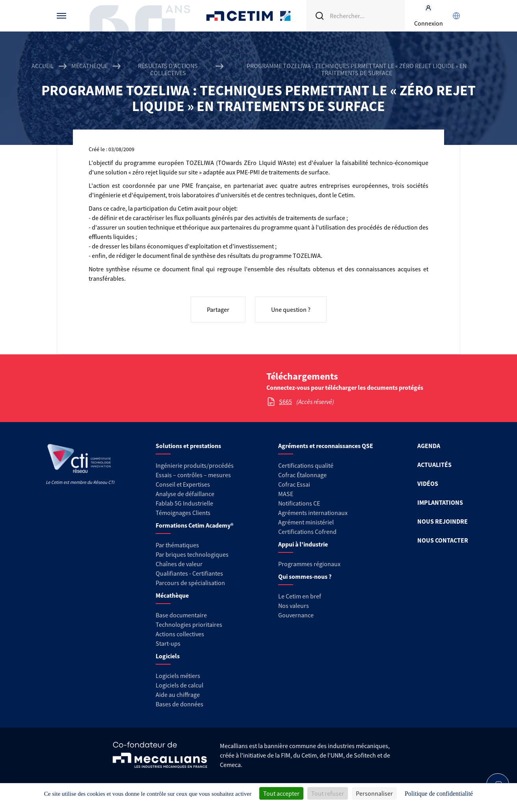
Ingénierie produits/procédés (195, 465)
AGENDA (428, 446)
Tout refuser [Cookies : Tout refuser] (327, 793)
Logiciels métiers (178, 676)
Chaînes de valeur (179, 564)
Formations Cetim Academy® (194, 525)
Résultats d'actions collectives (168, 69)
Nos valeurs (293, 605)
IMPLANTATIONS (440, 502)
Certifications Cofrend (307, 531)
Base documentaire (181, 615)
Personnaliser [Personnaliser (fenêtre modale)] (374, 793)
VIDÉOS (427, 483)
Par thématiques (177, 545)
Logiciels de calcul (179, 685)
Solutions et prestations (188, 446)
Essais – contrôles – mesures (193, 475)
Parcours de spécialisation (190, 583)
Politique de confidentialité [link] (439, 793)
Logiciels (168, 656)
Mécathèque (89, 66)
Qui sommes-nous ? (304, 576)
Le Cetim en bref (299, 596)
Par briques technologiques (192, 554)
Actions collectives (180, 634)
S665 (285, 402)
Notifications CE (299, 503)
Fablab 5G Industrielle (184, 503)
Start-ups (168, 643)
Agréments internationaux (313, 513)
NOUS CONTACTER (442, 540)
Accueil (43, 66)
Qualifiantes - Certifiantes (189, 573)
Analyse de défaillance (185, 494)
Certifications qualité (305, 465)
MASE (285, 494)
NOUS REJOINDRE (442, 521)
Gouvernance (296, 615)
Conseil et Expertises (183, 484)
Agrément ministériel (306, 522)
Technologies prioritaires (189, 624)
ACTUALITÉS (434, 465)
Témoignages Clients (183, 513)
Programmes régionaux (309, 564)
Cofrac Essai (294, 484)
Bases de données (179, 704)
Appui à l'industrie (303, 544)
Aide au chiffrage (178, 694)
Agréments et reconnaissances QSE (325, 446)
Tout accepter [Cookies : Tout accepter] (281, 793)
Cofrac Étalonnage (302, 475)
